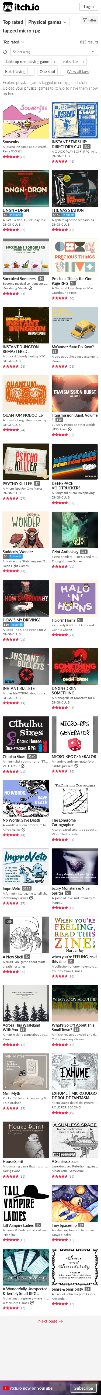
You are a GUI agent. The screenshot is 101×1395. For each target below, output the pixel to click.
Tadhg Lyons (11, 1171)
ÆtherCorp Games (16, 1303)
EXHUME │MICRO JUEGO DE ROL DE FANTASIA (74, 1095)
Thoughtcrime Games (67, 561)
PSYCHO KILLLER (18, 483)
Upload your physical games (26, 88)
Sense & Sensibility (67, 1289)
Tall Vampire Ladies (18, 1225)
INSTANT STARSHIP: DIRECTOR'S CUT (69, 144)
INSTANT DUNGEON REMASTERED (21, 349)
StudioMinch (12, 1103)
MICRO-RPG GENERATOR (74, 756)
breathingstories (14, 966)
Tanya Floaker (61, 1235)
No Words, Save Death (21, 820)
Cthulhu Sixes (14, 756)
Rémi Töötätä (12, 151)
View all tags (78, 71)
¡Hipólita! (9, 1235)
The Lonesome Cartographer (64, 822)
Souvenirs (11, 142)
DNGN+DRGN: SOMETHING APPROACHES (65, 693)
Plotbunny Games (15, 898)
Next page (47, 1320)
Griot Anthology (65, 552)
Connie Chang (62, 630)
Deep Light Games (16, 566)
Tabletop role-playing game (27, 61)
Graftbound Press (64, 293)
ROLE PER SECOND (66, 1107)
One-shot (47, 71)
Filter (89, 20)
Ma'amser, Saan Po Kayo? (73, 347)
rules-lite (70, 61)
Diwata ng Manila (15, 288)
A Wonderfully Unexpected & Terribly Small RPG (25, 1291)
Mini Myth (11, 1093)
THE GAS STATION (68, 210)
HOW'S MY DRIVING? (21, 620)
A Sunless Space (65, 1161)
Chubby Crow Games (67, 971)
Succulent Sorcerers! (20, 278)
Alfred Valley (11, 830)
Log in (89, 6)
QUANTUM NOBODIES (23, 415)
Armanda (58, 1299)
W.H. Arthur (11, 766)
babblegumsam (62, 766)
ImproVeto (11, 888)
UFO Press (59, 429)
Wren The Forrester (65, 834)
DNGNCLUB (61, 156)
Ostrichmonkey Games (68, 1039)
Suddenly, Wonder (18, 552)
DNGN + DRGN (16, 210)
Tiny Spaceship (64, 1225)
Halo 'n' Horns (63, 620)
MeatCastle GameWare (68, 1171)
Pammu (57, 361)
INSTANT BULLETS (19, 688)
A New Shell (13, 957)
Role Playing (15, 71)
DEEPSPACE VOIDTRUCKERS (66, 485)
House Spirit (13, 1161)
